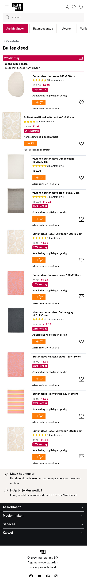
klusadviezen (29, 478)
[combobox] (43, 17)
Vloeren (66, 28)
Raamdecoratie (43, 28)
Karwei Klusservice (65, 495)
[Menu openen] (6, 7)
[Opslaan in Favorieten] (81, 102)
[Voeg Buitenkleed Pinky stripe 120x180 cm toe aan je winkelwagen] (39, 416)
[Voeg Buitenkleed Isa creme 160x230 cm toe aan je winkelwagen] (39, 102)
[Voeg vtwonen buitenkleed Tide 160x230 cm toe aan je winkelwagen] (39, 219)
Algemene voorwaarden (43, 562)
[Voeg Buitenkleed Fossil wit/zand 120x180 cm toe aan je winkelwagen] (39, 260)
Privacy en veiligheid (43, 567)
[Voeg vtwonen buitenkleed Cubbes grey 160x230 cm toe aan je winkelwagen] (39, 341)
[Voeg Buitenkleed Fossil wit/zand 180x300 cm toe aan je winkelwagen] (39, 457)
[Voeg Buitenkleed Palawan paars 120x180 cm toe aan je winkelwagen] (39, 378)
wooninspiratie (52, 478)
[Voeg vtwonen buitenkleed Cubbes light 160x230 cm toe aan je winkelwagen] (39, 177)
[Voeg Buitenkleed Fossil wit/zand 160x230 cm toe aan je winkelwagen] (30, 143)
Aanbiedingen (15, 28)
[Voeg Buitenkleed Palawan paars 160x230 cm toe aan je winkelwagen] (39, 297)
